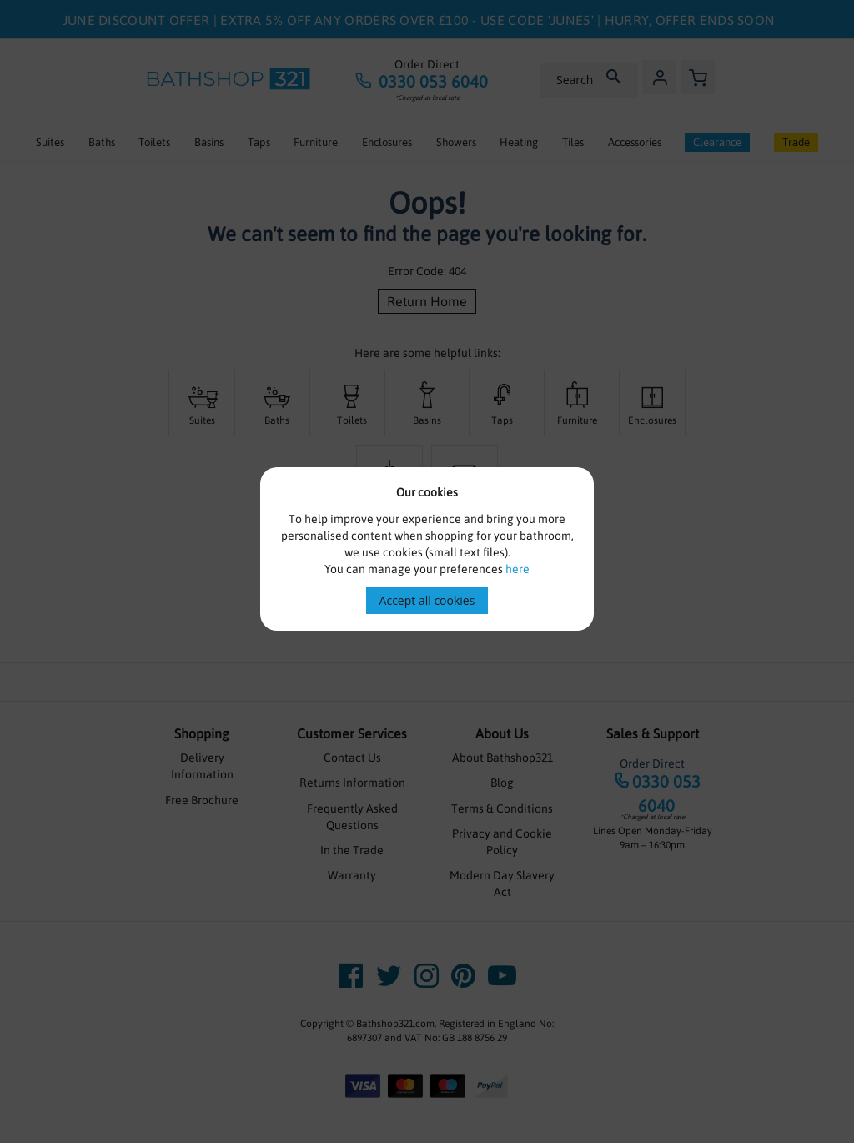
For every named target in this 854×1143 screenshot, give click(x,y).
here (517, 569)
